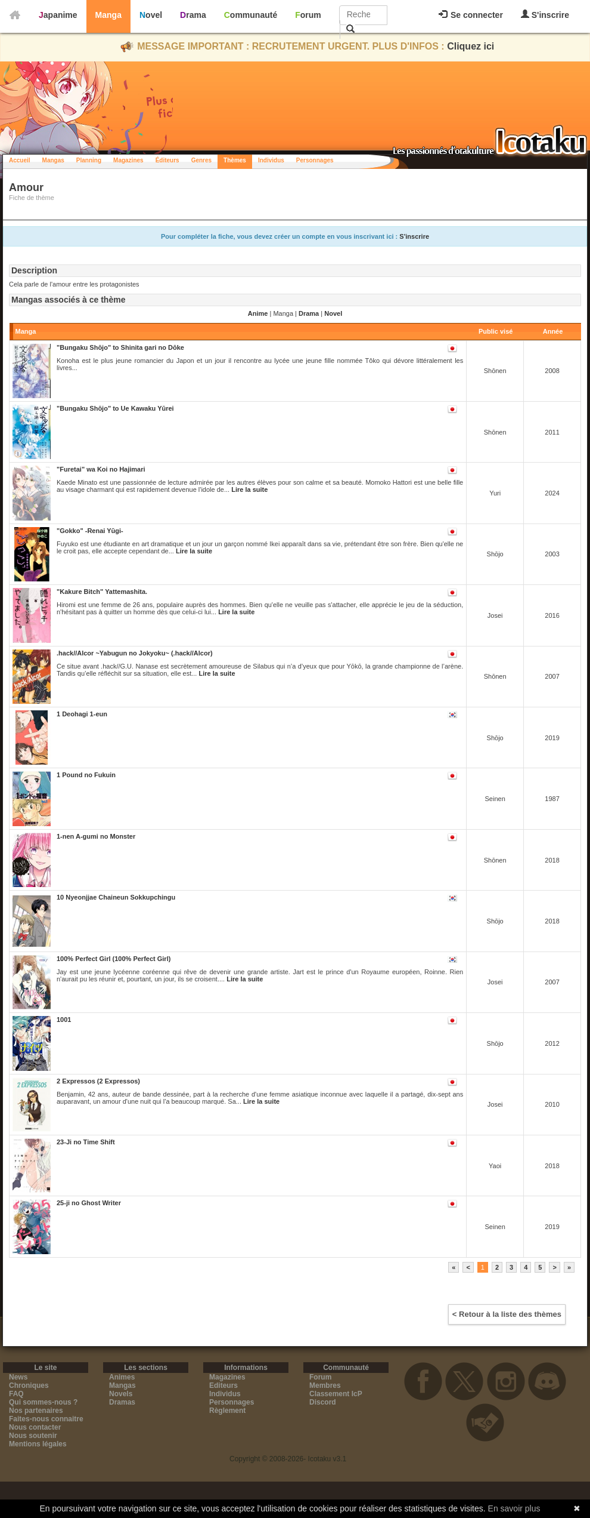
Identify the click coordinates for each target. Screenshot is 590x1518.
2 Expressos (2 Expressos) (98, 1081)
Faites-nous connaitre (46, 1419)
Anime (258, 313)
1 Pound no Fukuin (86, 774)
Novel (150, 15)
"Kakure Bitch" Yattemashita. (102, 591)
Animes (122, 1377)
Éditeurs (167, 160)
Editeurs (223, 1385)
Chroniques (29, 1385)
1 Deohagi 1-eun (82, 714)
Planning (88, 160)
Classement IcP (335, 1394)
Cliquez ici (470, 46)
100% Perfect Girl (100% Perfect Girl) (113, 958)
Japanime (58, 15)
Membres (325, 1385)
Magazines (128, 160)
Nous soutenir (33, 1435)
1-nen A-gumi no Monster (96, 836)
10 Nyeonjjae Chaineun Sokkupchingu (116, 897)
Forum (308, 15)
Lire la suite (249, 489)
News (18, 1377)
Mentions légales (38, 1444)
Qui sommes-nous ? (43, 1402)
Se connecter (471, 15)
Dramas (122, 1402)
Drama (193, 15)
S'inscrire (545, 15)
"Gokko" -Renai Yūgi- (90, 530)
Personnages (315, 160)
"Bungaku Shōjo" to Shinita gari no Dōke (120, 347)
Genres (201, 160)
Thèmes (234, 160)
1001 (64, 1019)
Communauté (250, 15)
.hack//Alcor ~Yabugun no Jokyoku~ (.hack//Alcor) (135, 653)
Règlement (227, 1410)
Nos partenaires (36, 1410)
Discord (322, 1402)
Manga (108, 15)
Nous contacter (35, 1427)
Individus (271, 160)
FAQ (16, 1394)
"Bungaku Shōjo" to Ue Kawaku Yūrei (115, 408)
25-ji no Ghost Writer (89, 1202)
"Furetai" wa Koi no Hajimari (101, 469)
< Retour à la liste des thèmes (506, 1314)
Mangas (53, 160)
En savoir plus (514, 1508)
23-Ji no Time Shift (86, 1142)
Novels (120, 1394)
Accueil (19, 160)
